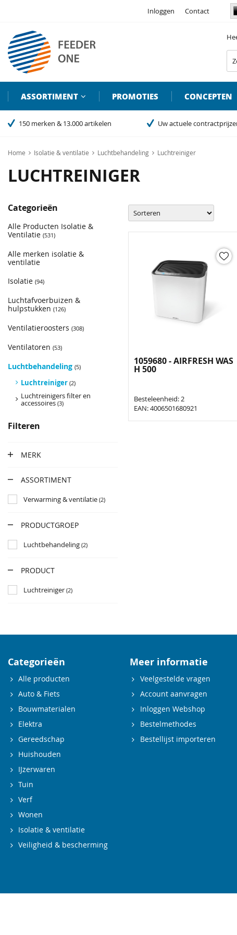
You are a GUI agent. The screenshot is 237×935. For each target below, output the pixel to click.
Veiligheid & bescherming (63, 845)
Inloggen (160, 11)
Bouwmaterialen (47, 709)
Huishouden (39, 754)
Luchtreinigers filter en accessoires (56, 399)
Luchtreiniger (48, 382)
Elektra (30, 724)
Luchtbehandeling (44, 366)
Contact (197, 11)
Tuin (25, 784)
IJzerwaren (36, 769)
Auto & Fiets (39, 694)
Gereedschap (41, 739)
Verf (25, 799)
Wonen (30, 814)
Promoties (135, 96)
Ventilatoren (35, 347)
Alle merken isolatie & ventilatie (46, 258)
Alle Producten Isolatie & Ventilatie (50, 230)
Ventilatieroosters (46, 328)
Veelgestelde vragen (175, 679)
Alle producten (44, 679)
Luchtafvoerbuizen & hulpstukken (44, 304)
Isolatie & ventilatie (51, 830)
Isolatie (26, 281)
